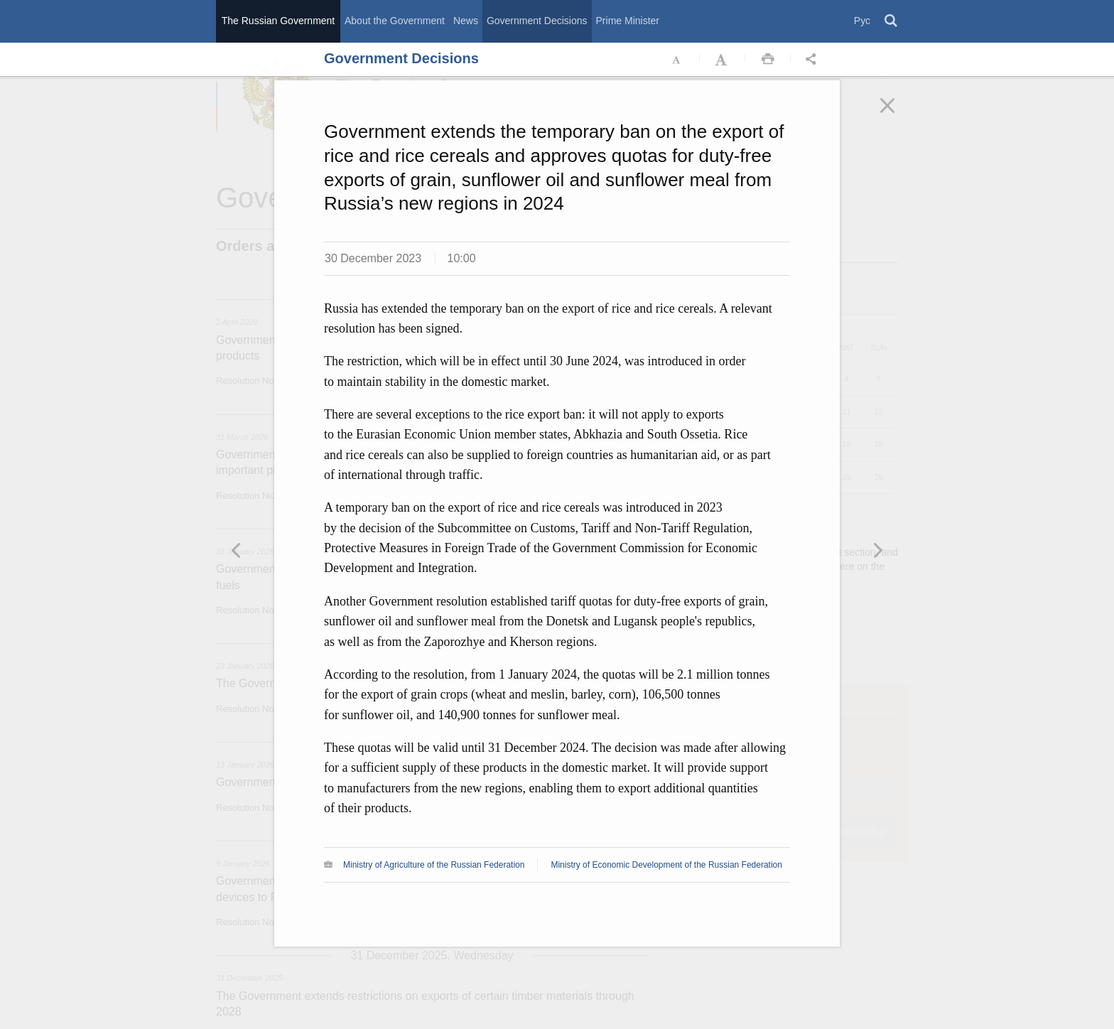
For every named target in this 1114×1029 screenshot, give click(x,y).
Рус (862, 20)
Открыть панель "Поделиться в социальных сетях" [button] (813, 60)
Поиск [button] (892, 21)
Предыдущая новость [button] (877, 550)
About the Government (395, 20)
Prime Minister (627, 20)
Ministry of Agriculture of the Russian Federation (433, 865)
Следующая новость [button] (236, 550)
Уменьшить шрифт (677, 60)
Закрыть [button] (897, 115)
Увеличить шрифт (722, 60)
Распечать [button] (768, 60)
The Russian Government (278, 20)
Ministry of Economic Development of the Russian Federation (666, 865)
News (465, 20)
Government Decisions (537, 20)
